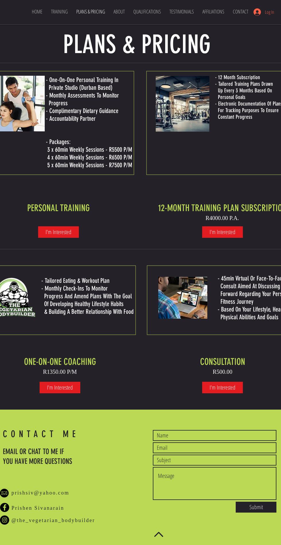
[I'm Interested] (58, 232)
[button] (213, 11)
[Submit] (256, 507)
